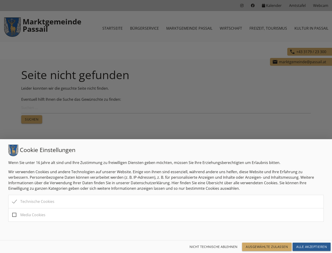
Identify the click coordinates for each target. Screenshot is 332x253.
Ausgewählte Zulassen (267, 246)
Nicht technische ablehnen (213, 246)
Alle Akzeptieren (311, 246)
